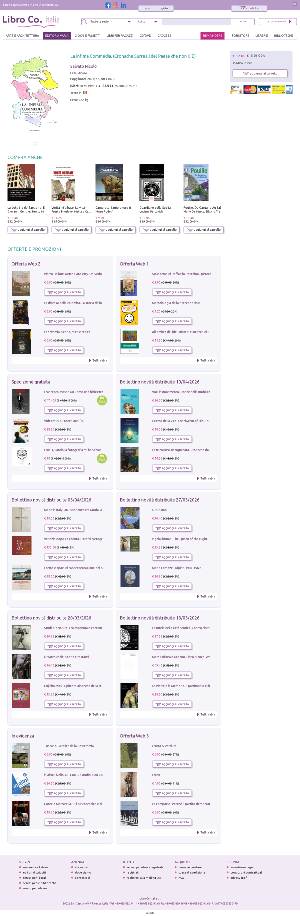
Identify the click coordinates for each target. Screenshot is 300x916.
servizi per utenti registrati (145, 867)
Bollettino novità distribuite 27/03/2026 (160, 499)
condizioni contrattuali (246, 872)
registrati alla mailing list (144, 877)
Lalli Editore (78, 73)
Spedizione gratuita (31, 381)
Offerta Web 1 (134, 263)
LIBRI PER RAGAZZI (120, 35)
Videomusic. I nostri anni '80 (64, 420)
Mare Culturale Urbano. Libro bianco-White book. (188, 656)
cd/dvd (145, 35)
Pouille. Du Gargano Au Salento (206, 207)
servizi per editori (35, 888)
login (147, 8)
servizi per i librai (34, 877)
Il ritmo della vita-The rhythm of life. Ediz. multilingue (190, 420)
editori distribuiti (34, 872)
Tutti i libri (99, 360)
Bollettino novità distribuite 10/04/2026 (160, 381)
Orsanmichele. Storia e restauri (66, 656)
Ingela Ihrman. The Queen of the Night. (180, 538)
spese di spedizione (191, 872)
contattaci (82, 877)
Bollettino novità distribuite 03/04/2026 (51, 499)
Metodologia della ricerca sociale (176, 302)
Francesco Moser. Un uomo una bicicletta (73, 392)
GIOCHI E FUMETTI (87, 35)
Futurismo (159, 510)
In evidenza (23, 735)
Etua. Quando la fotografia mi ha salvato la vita (78, 450)
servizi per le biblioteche (39, 882)
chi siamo (81, 867)
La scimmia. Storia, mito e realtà (67, 332)
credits (150, 913)
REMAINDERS (212, 35)
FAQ (181, 877)
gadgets (164, 35)
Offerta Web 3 (134, 735)
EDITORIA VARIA (56, 35)
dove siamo (83, 872)
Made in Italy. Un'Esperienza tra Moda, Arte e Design (82, 510)
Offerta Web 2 (26, 263)
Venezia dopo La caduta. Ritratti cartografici (76, 538)
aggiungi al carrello (28, 229)
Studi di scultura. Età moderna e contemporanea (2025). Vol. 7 (89, 628)
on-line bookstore (35, 867)
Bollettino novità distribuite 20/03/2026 (51, 617)
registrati (165, 8)
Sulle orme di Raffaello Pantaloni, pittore (181, 274)
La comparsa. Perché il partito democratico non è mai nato (194, 804)
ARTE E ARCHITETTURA (22, 35)
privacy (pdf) (239, 877)
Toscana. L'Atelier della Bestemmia (69, 746)
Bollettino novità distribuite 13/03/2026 (160, 617)
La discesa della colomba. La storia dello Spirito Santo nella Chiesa (92, 302)
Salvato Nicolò (83, 66)
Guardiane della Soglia (155, 207)
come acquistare (190, 867)
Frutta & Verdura (164, 746)
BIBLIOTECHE (283, 35)
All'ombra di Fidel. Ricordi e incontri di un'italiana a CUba (193, 332)
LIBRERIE (262, 35)
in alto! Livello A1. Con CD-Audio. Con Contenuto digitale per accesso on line (99, 774)
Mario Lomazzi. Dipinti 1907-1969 (176, 568)
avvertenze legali (242, 867)
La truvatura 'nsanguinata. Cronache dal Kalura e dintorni (193, 450)
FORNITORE (240, 35)
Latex (156, 774)
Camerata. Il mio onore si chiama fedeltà (124, 207)
